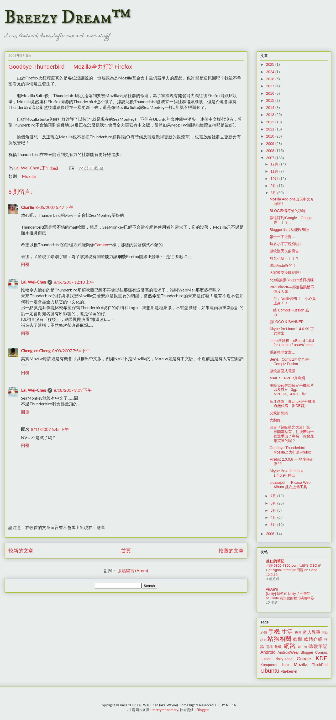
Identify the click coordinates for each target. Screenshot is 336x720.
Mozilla (29, 176)
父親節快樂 (279, 413)
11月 (274, 171)
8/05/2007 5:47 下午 (54, 207)
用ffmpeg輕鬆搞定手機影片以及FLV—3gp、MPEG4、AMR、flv (292, 389)
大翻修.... (277, 420)
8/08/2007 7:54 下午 (71, 350)
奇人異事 (312, 632)
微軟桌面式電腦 (282, 371)
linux (286, 665)
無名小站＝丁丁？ (284, 258)
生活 (287, 631)
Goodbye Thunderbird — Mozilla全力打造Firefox (290, 450)
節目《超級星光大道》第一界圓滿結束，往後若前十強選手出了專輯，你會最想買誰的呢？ (292, 433)
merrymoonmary (165, 710)
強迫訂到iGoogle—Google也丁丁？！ (291, 220)
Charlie (27, 207)
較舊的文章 (231, 550)
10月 (274, 179)
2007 (270, 158)
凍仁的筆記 (275, 561)
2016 (270, 93)
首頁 (126, 550)
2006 (270, 534)
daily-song (284, 659)
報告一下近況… (282, 237)
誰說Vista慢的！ (283, 265)
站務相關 (279, 639)
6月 (273, 503)
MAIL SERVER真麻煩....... (291, 378)
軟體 (297, 639)
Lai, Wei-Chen (33, 281)
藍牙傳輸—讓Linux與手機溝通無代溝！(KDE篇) (292, 403)
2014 (270, 107)
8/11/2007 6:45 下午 (50, 429)
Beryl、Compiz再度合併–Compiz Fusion (290, 361)
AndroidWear (288, 652)
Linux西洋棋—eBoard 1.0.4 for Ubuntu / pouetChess (292, 343)
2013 (270, 115)
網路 (290, 646)
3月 (273, 524)
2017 (270, 86)
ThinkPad (320, 665)
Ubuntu (269, 670)
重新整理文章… (282, 352)
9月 (273, 186)
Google (304, 658)
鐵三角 (303, 646)
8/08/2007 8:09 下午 (73, 389)
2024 (270, 72)
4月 (273, 517)
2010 (270, 136)
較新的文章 (20, 550)
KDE (322, 658)
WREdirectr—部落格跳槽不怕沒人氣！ (292, 289)
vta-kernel (289, 671)
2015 (270, 100)
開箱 (269, 647)
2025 (270, 64)
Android (268, 652)
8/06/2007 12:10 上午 (74, 281)
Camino (101, 244)
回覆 (25, 264)
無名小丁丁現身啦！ (286, 244)
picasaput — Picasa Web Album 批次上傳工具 (290, 484)
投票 (298, 633)
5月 (273, 510)
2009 (270, 144)
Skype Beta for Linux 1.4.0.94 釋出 (286, 473)
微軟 (278, 647)
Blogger (307, 652)
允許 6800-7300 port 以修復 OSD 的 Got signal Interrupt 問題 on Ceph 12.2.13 (294, 570)
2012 (270, 122)
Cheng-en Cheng (36, 350)
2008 (270, 151)
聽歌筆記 (318, 646)
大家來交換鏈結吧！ (286, 272)
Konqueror (268, 665)
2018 (270, 79)
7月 (273, 496)
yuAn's (272, 589)
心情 (263, 633)
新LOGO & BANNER (287, 322)
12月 (274, 164)
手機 (274, 631)
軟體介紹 (313, 639)
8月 (273, 193)
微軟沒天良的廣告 (284, 251)
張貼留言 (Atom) (133, 570)
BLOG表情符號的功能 (288, 211)
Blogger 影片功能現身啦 (289, 230)
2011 (270, 129)
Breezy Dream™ (67, 17)
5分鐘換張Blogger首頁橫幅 (292, 280)
